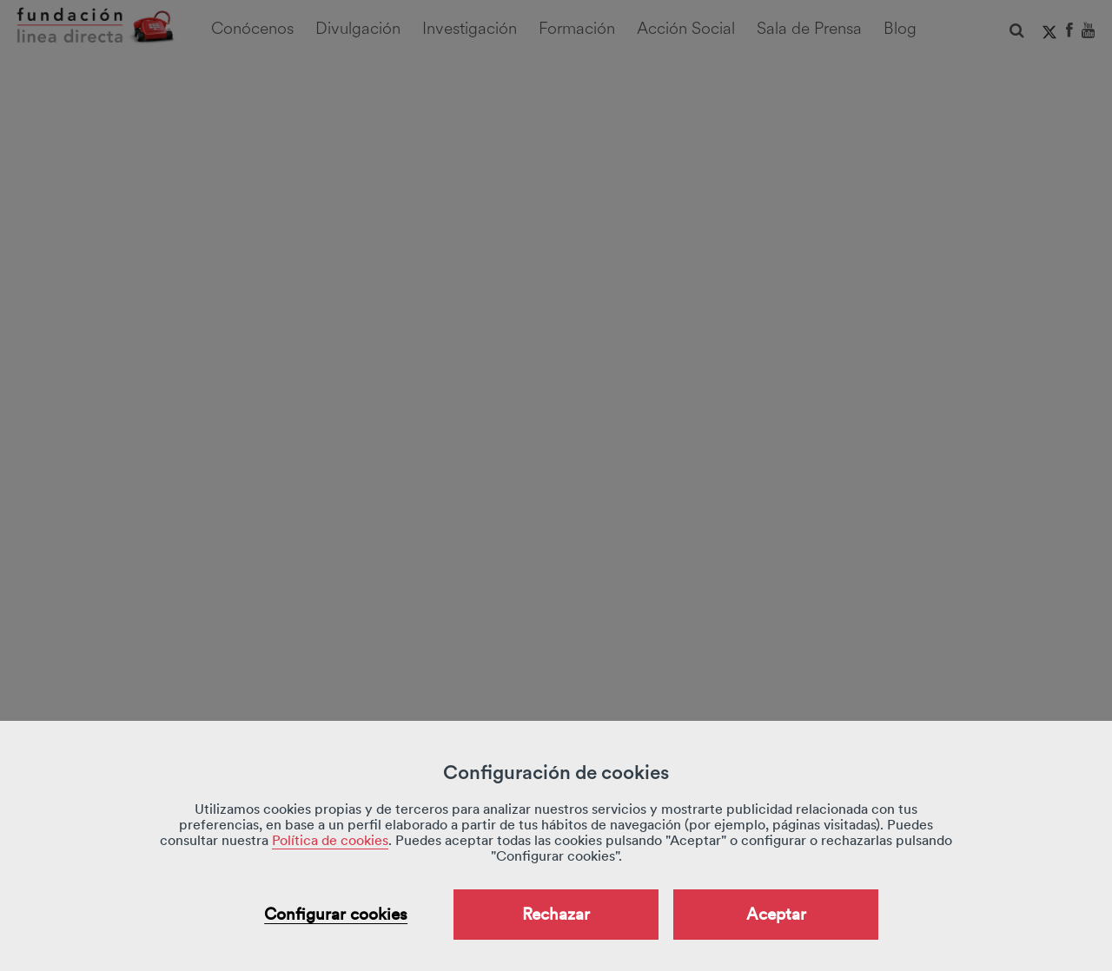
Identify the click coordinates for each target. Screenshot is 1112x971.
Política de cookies (330, 840)
